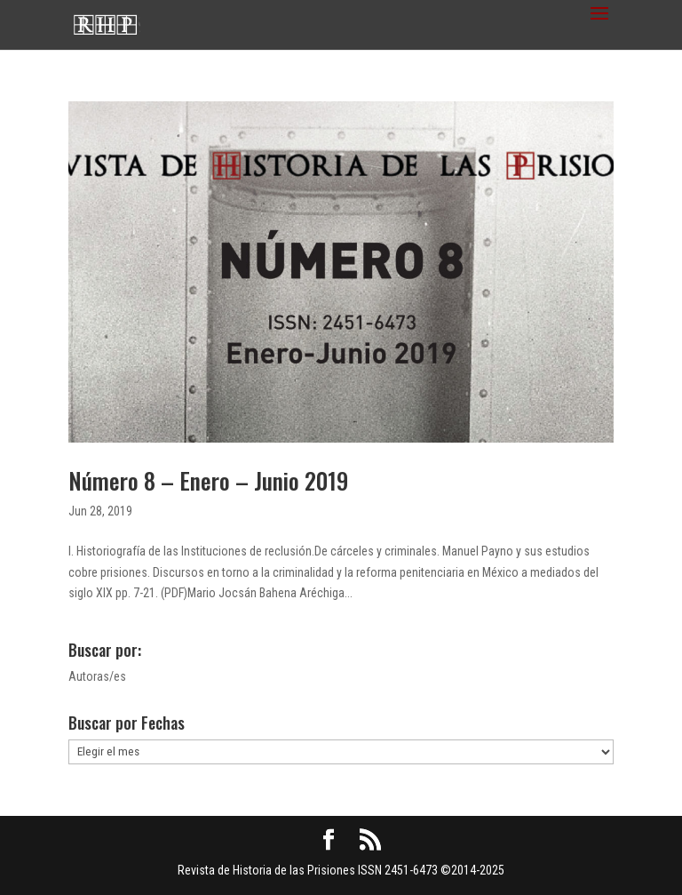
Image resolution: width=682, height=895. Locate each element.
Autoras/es (97, 676)
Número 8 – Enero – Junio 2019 (208, 480)
